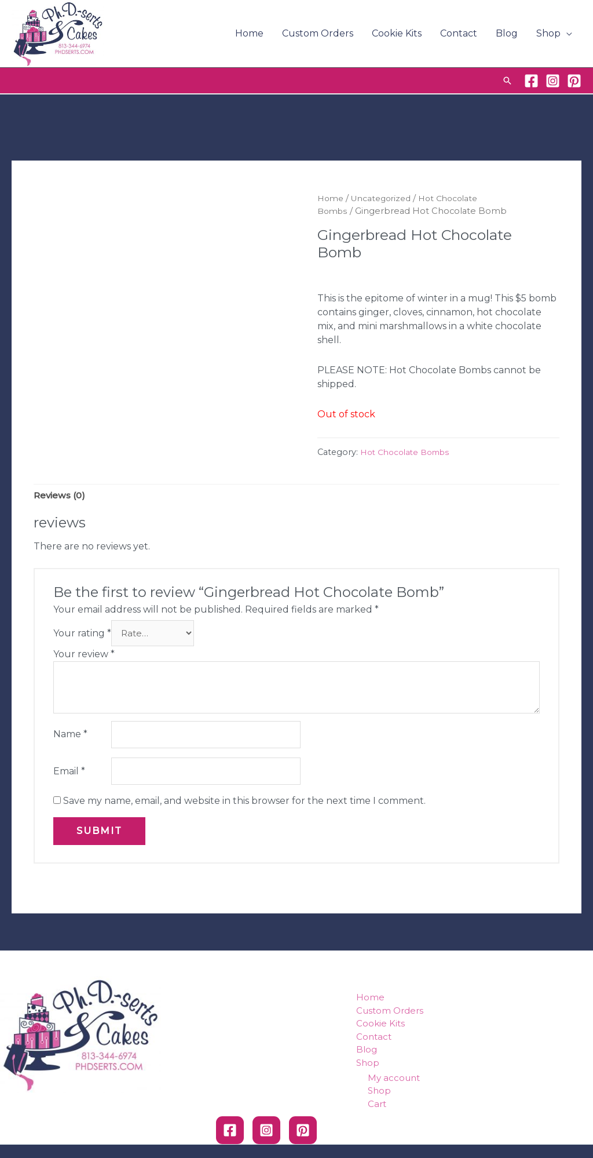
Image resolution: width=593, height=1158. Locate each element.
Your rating (82, 634)
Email (69, 775)
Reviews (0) (61, 495)
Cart (377, 1109)
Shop (548, 33)
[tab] (61, 496)
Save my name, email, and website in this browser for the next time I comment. (244, 806)
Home (249, 33)
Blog (507, 33)
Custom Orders (317, 33)
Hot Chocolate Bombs (408, 452)
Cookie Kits (397, 33)
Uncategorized (385, 198)
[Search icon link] (507, 80)
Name (70, 737)
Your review (84, 656)
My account (394, 1082)
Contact (458, 33)
